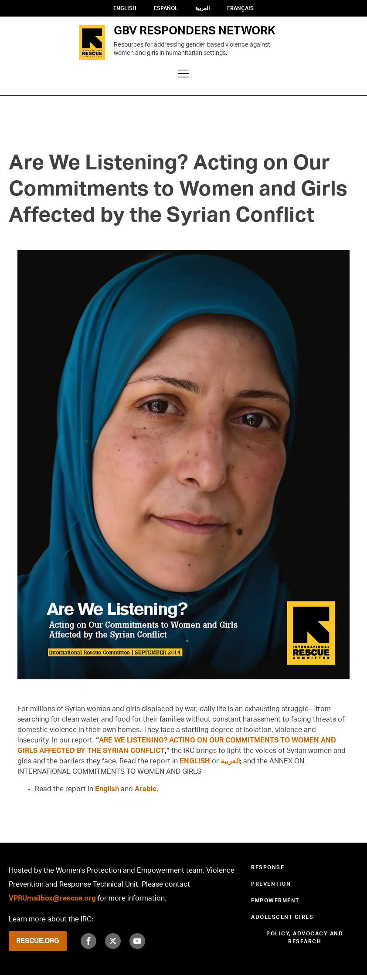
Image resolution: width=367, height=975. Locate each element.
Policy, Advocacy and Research (304, 937)
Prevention (271, 884)
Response (267, 867)
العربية (202, 8)
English (124, 8)
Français (240, 8)
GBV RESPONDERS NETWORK (194, 31)
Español (166, 8)
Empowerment (275, 900)
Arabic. (146, 789)
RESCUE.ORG (37, 941)
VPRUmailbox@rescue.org (52, 898)
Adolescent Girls (282, 917)
